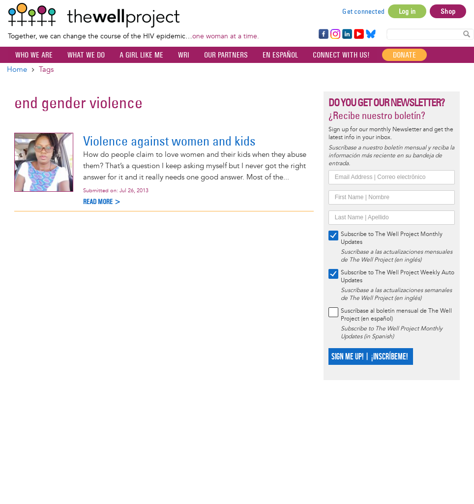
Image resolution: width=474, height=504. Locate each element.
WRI (183, 54)
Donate (404, 54)
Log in (407, 11)
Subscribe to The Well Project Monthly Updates (392, 238)
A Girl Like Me (141, 54)
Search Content (467, 33)
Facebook (323, 34)
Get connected (363, 11)
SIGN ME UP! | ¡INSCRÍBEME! (369, 357)
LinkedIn (347, 34)
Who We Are (34, 54)
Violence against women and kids (169, 141)
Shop (448, 11)
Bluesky (371, 34)
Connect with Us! (341, 54)
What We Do (86, 54)
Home (17, 69)
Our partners (226, 54)
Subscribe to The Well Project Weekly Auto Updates (397, 276)
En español (280, 54)
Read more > (102, 202)
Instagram (334, 34)
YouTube (358, 34)
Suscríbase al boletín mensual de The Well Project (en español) (396, 315)
